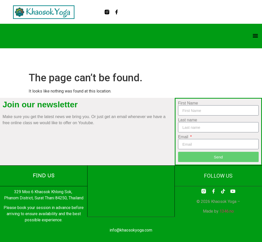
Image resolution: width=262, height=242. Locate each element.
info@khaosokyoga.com (131, 230)
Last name (187, 120)
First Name (188, 103)
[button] (255, 35)
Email (183, 137)
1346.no (227, 211)
